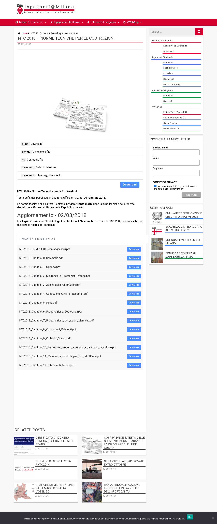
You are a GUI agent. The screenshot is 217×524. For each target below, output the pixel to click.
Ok (189, 517)
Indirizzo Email (160, 147)
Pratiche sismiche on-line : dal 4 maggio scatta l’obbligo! (55, 488)
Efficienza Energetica (103, 22)
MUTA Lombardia (171, 84)
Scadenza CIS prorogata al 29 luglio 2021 (183, 228)
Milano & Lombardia (31, 22)
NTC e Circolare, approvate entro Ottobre (124, 462)
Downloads (169, 51)
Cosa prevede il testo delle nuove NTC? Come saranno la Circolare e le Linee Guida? (124, 442)
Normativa (168, 62)
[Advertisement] (141, 9)
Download (130, 184)
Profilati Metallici (171, 128)
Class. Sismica (170, 123)
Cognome (158, 168)
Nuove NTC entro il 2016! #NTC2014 (53, 462)
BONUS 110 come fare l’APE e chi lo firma (180, 255)
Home (24, 33)
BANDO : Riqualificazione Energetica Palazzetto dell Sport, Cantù (122, 488)
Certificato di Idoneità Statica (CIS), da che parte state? (55, 441)
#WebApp (133, 22)
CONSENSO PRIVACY (165, 182)
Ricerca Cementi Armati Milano (182, 241)
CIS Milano (168, 73)
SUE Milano (168, 79)
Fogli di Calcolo (171, 68)
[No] (212, 518)
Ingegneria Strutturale (67, 22)
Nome (156, 158)
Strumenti (167, 101)
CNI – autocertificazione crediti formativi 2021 (183, 215)
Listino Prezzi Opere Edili (175, 45)
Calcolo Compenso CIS (174, 117)
